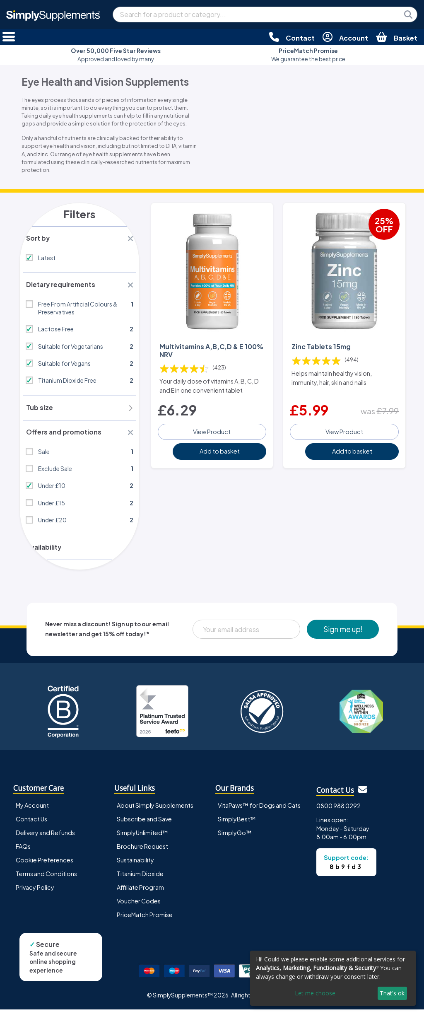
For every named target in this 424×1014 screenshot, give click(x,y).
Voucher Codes (139, 905)
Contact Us (31, 823)
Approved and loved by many (116, 55)
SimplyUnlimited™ (142, 837)
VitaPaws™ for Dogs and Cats (259, 810)
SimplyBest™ (237, 823)
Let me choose (315, 993)
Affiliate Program (140, 892)
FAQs (23, 851)
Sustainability (135, 864)
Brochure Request (142, 851)
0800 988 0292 (338, 810)
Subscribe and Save (144, 823)
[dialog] (333, 978)
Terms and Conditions (46, 878)
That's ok (392, 993)
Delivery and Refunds (45, 837)
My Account (32, 810)
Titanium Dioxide (140, 878)
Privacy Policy (35, 892)
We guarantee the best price (308, 55)
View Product (212, 430)
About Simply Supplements (155, 810)
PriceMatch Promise (145, 919)
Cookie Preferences (44, 864)
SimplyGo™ (235, 837)
